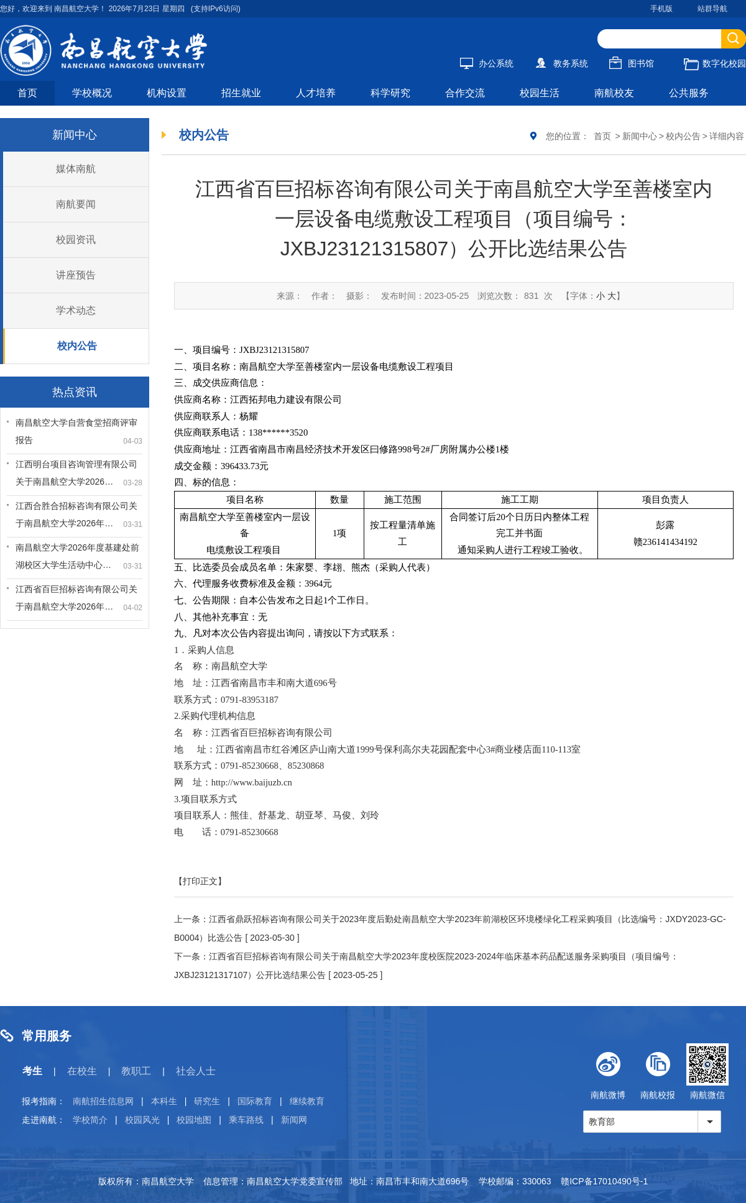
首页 (27, 93)
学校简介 (90, 1120)
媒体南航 (76, 168)
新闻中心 (639, 136)
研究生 (207, 1101)
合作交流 (465, 93)
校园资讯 (76, 239)
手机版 (661, 8)
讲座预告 (76, 275)
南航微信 (707, 1071)
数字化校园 (715, 63)
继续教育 (307, 1101)
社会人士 (196, 1071)
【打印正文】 (200, 881)
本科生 (164, 1101)
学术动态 (76, 310)
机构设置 (166, 93)
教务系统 (561, 63)
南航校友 (614, 93)
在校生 (82, 1071)
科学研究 (390, 93)
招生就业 (241, 93)
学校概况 (92, 93)
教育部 (602, 1122)
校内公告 (77, 346)
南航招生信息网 (103, 1101)
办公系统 (486, 63)
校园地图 (194, 1120)
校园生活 (540, 93)
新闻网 (294, 1120)
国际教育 (254, 1101)
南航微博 (608, 1071)
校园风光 (142, 1120)
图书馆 (631, 63)
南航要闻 (76, 204)
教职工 (136, 1071)
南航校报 (658, 1071)
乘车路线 (246, 1120)
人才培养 (316, 93)
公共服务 (689, 93)
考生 (32, 1071)
